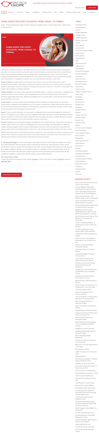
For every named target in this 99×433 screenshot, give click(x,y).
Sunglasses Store (6, 27)
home (4, 12)
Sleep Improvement (81, 164)
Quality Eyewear (80, 156)
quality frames (79, 53)
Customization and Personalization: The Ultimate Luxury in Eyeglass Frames (86, 271)
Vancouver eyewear (81, 73)
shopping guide (80, 58)
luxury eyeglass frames (82, 133)
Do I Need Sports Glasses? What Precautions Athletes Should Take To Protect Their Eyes (85, 403)
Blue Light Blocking (81, 84)
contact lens (79, 86)
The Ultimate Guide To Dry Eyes (85, 427)
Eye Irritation (79, 99)
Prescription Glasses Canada (84, 50)
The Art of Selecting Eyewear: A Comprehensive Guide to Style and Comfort (85, 224)
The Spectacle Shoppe (10, 142)
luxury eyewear (80, 135)
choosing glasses (80, 27)
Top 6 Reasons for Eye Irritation (85, 383)
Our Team (20, 12)
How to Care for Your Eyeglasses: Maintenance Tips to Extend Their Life (85, 240)
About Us (11, 12)
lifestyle (77, 43)
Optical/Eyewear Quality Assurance (86, 310)
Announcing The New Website (84, 385)
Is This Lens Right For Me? (83, 289)
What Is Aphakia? (80, 356)
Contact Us (92, 12)
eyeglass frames (80, 35)
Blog (84, 12)
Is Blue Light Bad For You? (83, 424)
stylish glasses (79, 68)
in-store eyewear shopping (83, 128)
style (76, 61)
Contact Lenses (47, 12)
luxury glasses (79, 45)
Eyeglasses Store (42, 25)
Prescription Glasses (81, 151)
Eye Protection (79, 102)
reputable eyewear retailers (83, 158)
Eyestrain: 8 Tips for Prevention (85, 363)
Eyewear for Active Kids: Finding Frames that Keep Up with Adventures (85, 265)
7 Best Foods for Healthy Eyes (84, 375)
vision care (78, 76)
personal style (79, 48)
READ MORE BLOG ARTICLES (11, 175)
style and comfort (80, 63)
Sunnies (77, 171)
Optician (77, 148)
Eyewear (78, 112)
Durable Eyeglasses (81, 32)
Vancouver (78, 174)
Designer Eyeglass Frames (83, 91)
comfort (77, 30)
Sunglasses (36, 12)
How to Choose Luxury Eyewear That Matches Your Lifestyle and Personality (86, 218)
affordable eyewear (81, 81)
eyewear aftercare (81, 115)
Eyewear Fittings (80, 117)
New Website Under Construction (85, 388)
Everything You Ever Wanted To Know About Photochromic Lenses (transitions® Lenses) (85, 392)
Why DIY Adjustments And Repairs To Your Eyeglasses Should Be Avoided (85, 324)
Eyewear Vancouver (81, 40)
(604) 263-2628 (79, 7)
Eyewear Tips (79, 120)
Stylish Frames (79, 66)
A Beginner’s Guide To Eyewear (84, 328)
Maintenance (79, 138)
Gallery (61, 12)
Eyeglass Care (79, 104)
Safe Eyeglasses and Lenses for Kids (86, 373)
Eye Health (78, 97)
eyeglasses (78, 107)
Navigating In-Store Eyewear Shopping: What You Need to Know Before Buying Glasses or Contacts (85, 211)
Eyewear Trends (80, 122)
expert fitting (79, 94)
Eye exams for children (82, 349)
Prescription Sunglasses (82, 153)
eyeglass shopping (81, 37)
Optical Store (66, 25)
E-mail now (92, 7)
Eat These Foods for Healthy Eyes (85, 370)
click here (35, 159)
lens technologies (80, 130)
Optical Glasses (80, 143)
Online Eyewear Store (55, 25)
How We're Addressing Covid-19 (85, 412)
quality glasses (79, 55)
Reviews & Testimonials (73, 12)
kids (55, 12)
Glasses (27, 12)
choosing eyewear (80, 25)
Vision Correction (80, 79)
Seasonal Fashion (80, 161)
